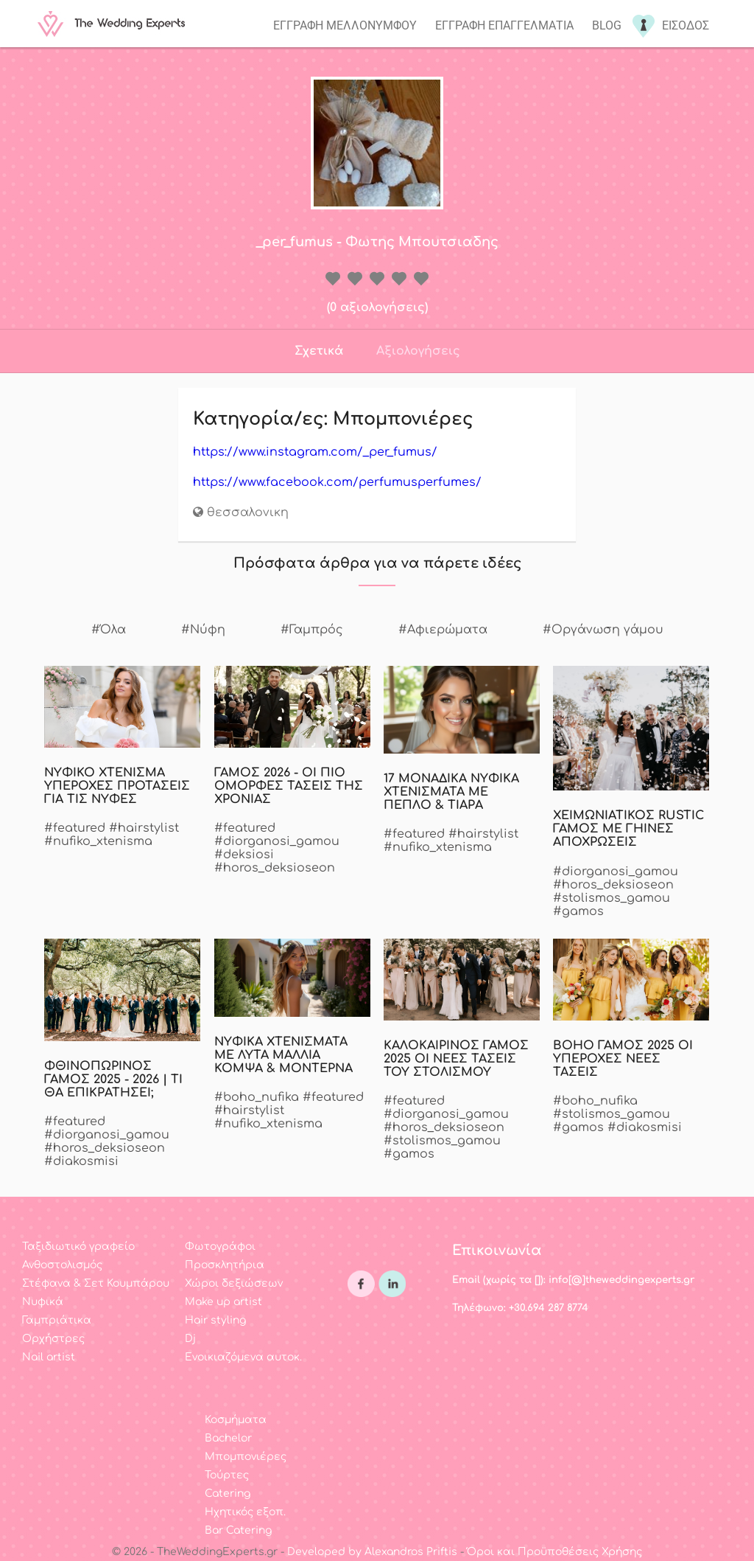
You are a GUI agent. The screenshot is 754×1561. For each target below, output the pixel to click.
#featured (74, 828)
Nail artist (48, 1357)
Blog (606, 25)
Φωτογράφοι (220, 1246)
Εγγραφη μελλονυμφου (345, 25)
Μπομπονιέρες (245, 1456)
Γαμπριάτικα (56, 1320)
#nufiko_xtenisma (98, 841)
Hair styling (215, 1320)
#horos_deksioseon (274, 868)
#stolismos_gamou (611, 898)
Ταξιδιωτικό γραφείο (78, 1246)
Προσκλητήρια (224, 1264)
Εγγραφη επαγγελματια (504, 25)
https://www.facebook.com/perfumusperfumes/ (337, 482)
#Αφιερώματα (442, 629)
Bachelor (228, 1438)
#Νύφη (203, 629)
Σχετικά (319, 351)
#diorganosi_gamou (276, 841)
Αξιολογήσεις (418, 351)
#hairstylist (144, 828)
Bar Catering (238, 1530)
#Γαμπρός (312, 629)
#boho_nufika (256, 1097)
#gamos (578, 911)
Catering (227, 1493)
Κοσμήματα (236, 1419)
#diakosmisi (81, 1161)
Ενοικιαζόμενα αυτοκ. (243, 1357)
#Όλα (108, 629)
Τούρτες (227, 1475)
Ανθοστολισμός (62, 1264)
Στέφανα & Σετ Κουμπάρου (95, 1283)
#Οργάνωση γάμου (603, 629)
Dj (190, 1338)
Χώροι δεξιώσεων (234, 1283)
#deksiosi (244, 854)
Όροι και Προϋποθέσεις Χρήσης (554, 1551)
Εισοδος (685, 25)
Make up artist (223, 1301)
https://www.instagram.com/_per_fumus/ (315, 452)
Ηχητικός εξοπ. (245, 1511)
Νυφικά (42, 1301)
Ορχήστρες (53, 1338)
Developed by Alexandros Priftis (372, 1551)
